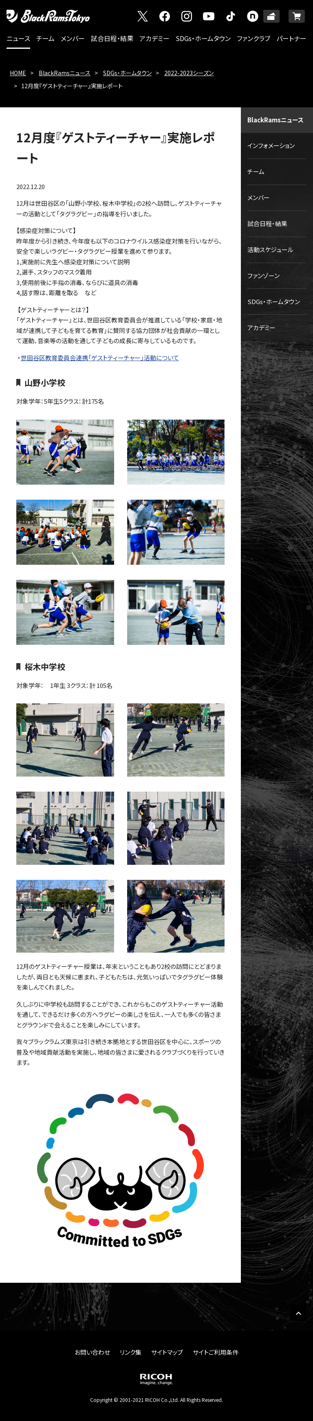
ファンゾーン (263, 275)
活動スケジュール (270, 249)
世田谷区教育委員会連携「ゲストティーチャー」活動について (100, 357)
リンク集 (130, 1352)
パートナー (291, 38)
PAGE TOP (298, 1313)
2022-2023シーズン (189, 73)
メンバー (73, 38)
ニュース (18, 38)
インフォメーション (271, 145)
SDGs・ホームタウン (203, 38)
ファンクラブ (253, 38)
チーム (45, 38)
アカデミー (154, 38)
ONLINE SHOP (297, 16)
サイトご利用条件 (215, 1352)
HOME (18, 73)
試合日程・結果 (112, 38)
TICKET (271, 16)
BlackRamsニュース (64, 73)
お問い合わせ (92, 1352)
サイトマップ (167, 1352)
